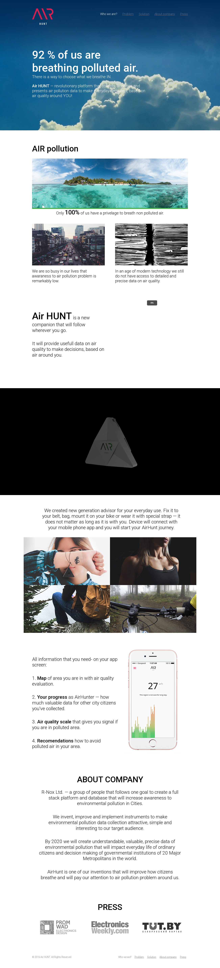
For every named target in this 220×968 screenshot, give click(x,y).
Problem (128, 14)
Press (184, 14)
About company (164, 14)
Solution (144, 14)
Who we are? (108, 14)
